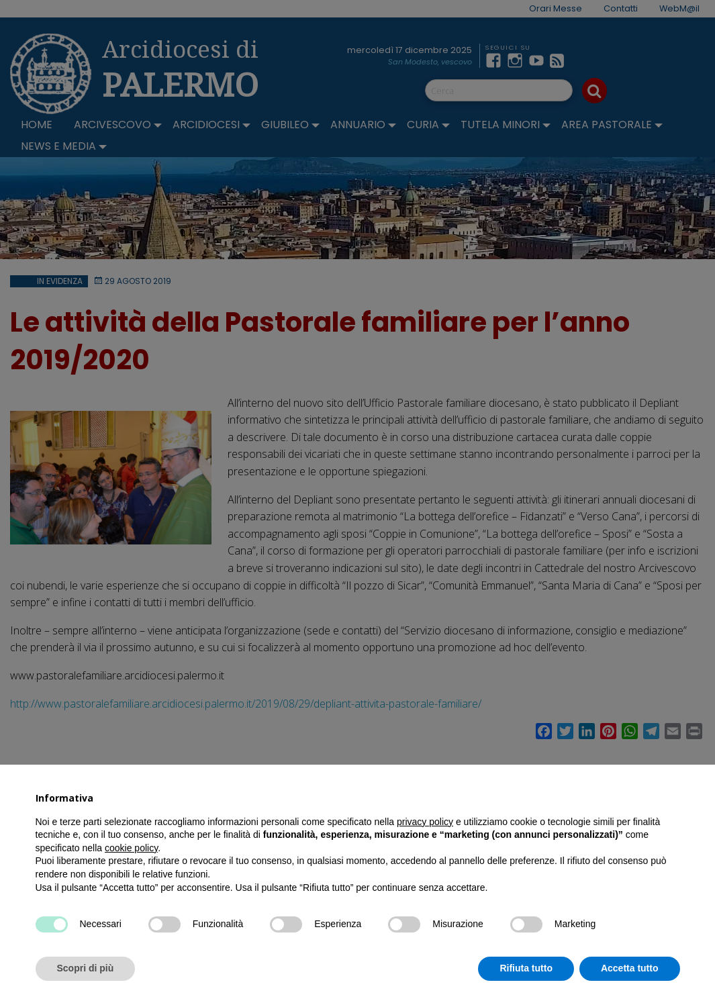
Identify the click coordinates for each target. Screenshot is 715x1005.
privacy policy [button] (425, 821)
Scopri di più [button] (85, 968)
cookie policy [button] (131, 848)
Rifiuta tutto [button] (526, 968)
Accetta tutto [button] (630, 968)
